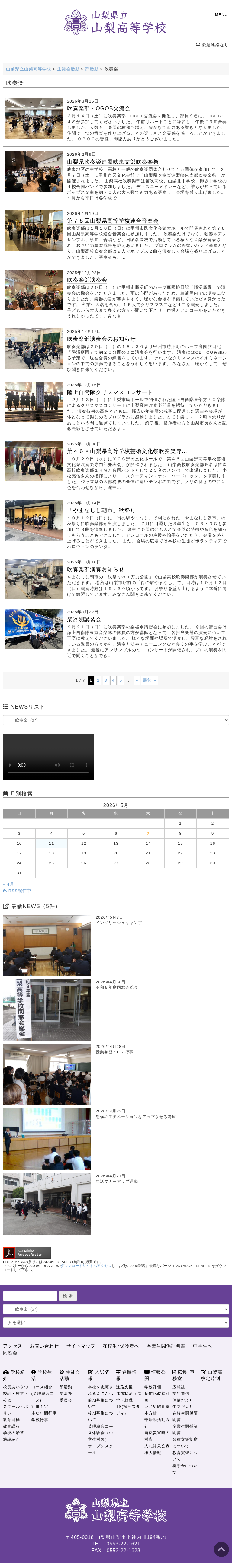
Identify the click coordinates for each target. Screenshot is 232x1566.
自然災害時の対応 (157, 1436)
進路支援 (124, 1387)
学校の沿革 (13, 1432)
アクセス (12, 1345)
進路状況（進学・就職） (128, 1396)
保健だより (183, 1400)
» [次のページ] (137, 680)
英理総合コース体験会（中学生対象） (100, 1433)
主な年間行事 (44, 1413)
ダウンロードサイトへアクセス (86, 1266)
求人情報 (152, 1452)
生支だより (183, 1406)
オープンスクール (100, 1449)
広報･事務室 (183, 1375)
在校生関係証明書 (185, 1416)
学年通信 (180, 1393)
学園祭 (66, 1393)
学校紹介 (14, 1375)
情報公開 (155, 1375)
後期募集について (100, 1416)
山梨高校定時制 (211, 1375)
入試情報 (98, 1375)
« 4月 (8, 884)
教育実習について (185, 1456)
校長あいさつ (15, 1387)
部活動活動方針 (157, 1423)
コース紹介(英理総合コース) (42, 1393)
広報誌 (178, 1387)
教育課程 (11, 1426)
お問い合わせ (44, 1345)
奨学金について (185, 1469)
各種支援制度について (185, 1442)
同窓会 (10, 1352)
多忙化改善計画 (157, 1396)
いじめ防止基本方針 (157, 1409)
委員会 (66, 1400)
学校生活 (41, 1375)
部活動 (66, 1387)
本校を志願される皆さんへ (100, 1390)
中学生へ (202, 1345)
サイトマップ (80, 1345)
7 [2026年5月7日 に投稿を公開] (148, 833)
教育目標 (11, 1420)
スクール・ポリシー (15, 1409)
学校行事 (39, 1420)
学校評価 (152, 1387)
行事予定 (39, 1406)
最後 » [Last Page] (149, 680)
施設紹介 (11, 1439)
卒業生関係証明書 (166, 1345)
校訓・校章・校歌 (15, 1396)
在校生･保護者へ (121, 1345)
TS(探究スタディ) (128, 1409)
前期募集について (100, 1403)
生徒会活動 (70, 1375)
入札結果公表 (157, 1446)
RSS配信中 (17, 890)
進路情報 (126, 1375)
